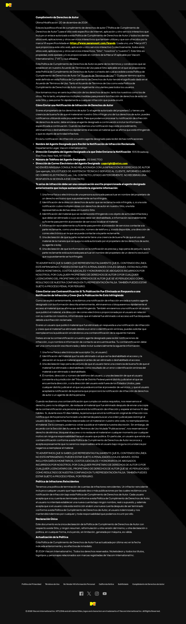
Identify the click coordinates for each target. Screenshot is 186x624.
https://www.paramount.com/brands (92, 43)
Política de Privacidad (31, 584)
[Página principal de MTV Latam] (9, 5)
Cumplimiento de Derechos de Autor (148, 584)
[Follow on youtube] (105, 594)
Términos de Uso (52, 584)
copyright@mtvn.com (114, 163)
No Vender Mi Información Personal (79, 584)
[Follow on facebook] (81, 594)
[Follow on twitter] (89, 594)
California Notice (106, 584)
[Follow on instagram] (97, 594)
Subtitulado (123, 584)
